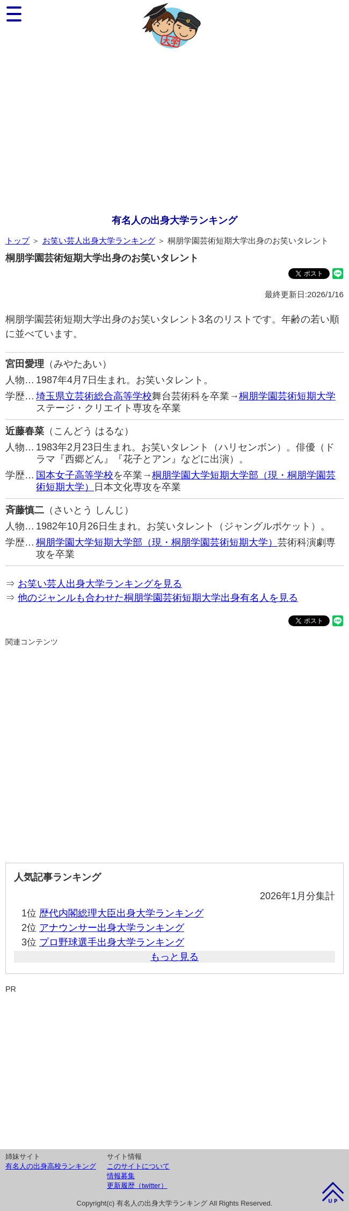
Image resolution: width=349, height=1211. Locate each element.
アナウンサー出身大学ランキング (111, 927)
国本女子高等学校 (74, 475)
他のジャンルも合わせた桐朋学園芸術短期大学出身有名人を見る (158, 597)
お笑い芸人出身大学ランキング (98, 240)
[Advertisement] (174, 133)
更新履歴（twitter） (137, 1185)
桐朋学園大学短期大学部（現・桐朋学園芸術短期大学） (157, 542)
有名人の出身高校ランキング (50, 1166)
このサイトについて (138, 1166)
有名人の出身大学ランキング (174, 220)
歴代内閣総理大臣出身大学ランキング (121, 913)
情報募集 (121, 1176)
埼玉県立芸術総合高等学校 (94, 396)
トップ (17, 240)
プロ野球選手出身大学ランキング (111, 942)
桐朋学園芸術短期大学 (287, 396)
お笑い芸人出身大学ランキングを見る (100, 583)
